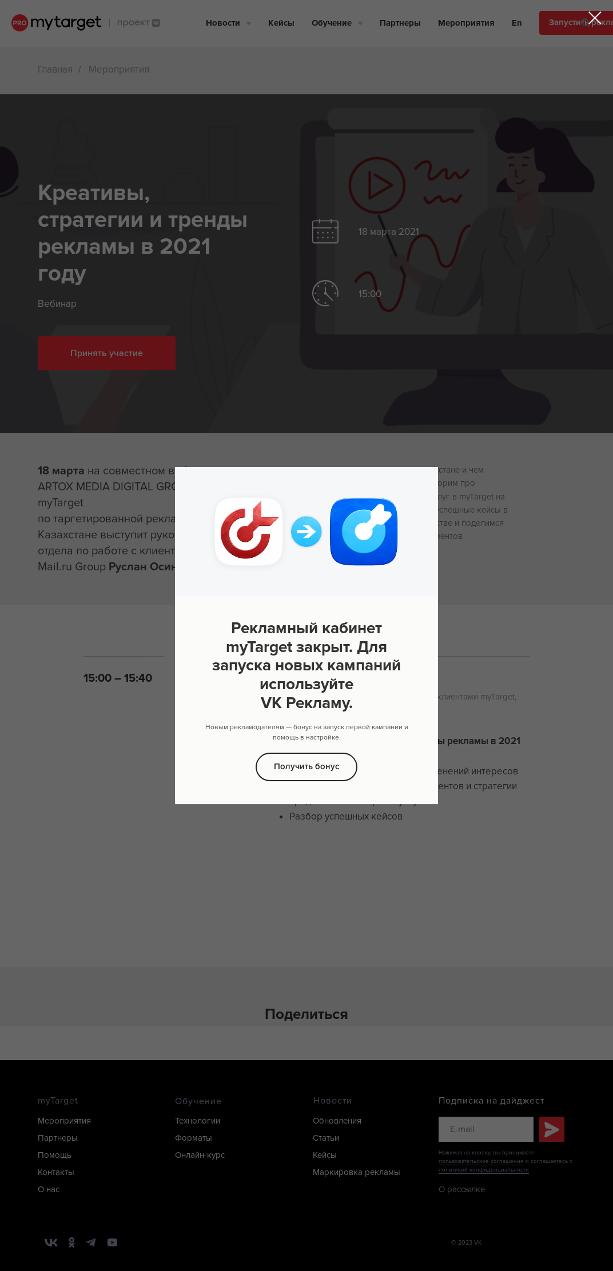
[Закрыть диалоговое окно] (595, 18)
